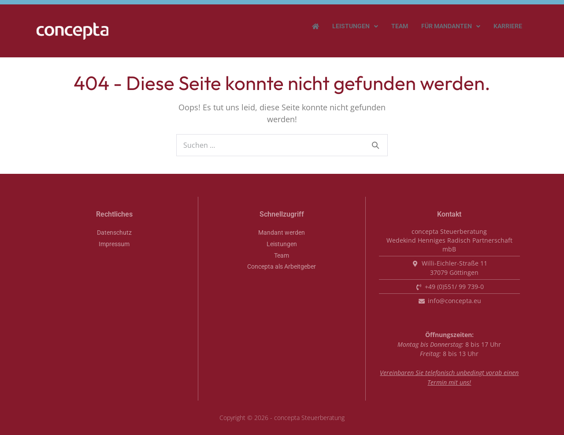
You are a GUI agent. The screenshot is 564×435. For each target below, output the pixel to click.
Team (399, 26)
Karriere (508, 26)
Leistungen (355, 26)
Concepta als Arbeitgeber (281, 266)
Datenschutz (114, 232)
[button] (355, 26)
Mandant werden (281, 232)
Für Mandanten (450, 26)
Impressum (114, 244)
